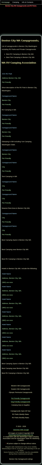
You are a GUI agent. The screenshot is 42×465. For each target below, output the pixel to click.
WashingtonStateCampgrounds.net (21, 435)
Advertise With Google (21, 430)
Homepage (5, 2)
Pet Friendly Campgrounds (20, 398)
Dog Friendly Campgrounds (20, 402)
